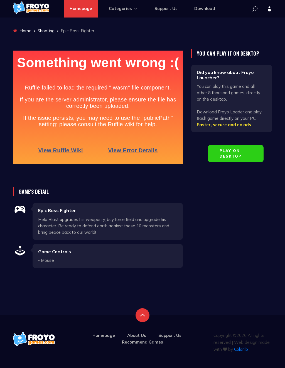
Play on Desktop (231, 153)
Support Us (166, 8)
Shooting (46, 30)
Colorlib (241, 349)
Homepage (81, 8)
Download (204, 8)
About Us (136, 335)
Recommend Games (142, 342)
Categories (123, 8)
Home (22, 30)
